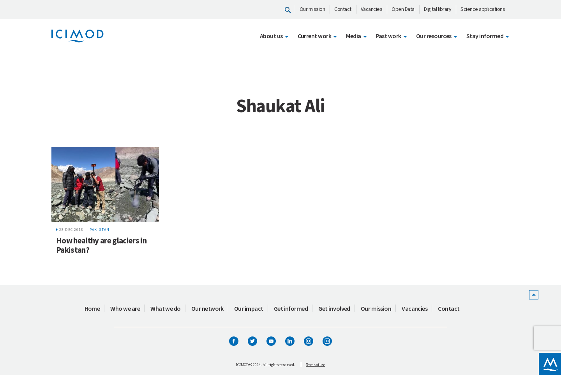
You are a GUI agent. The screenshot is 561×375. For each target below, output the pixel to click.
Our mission (312, 8)
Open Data (403, 8)
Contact (342, 8)
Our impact (248, 308)
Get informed (291, 308)
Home (92, 308)
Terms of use (315, 364)
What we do (165, 308)
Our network (207, 308)
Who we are (125, 308)
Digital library (438, 8)
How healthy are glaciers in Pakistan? (101, 245)
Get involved (334, 308)
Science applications (482, 8)
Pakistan (100, 229)
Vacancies (372, 8)
